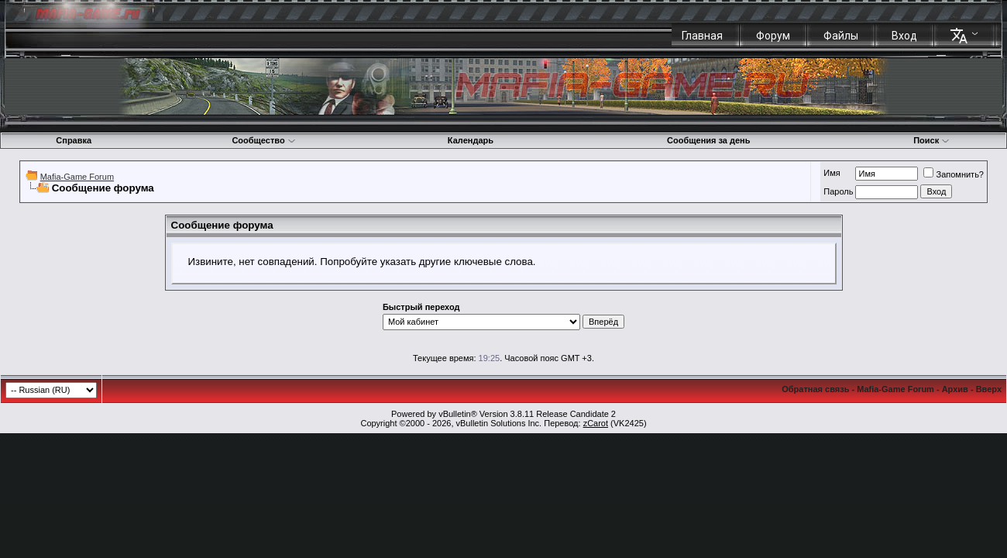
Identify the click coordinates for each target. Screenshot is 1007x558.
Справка (73, 140)
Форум (773, 35)
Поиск (931, 140)
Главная (702, 35)
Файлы (840, 35)
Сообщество (263, 140)
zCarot (595, 423)
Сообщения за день (708, 140)
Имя (831, 172)
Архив (955, 389)
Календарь (470, 140)
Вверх (989, 389)
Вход (904, 35)
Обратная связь (815, 389)
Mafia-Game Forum (77, 176)
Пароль (838, 191)
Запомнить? (953, 174)
